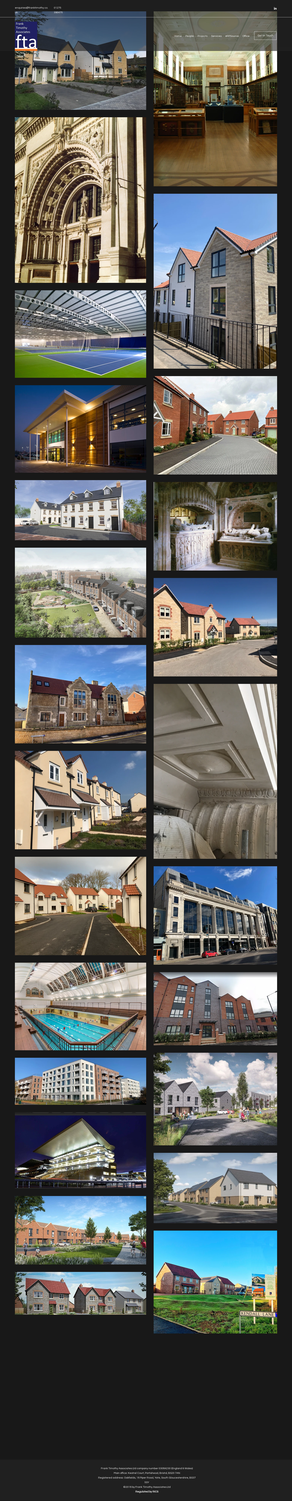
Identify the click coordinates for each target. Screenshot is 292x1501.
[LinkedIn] (275, 8)
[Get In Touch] (265, 35)
